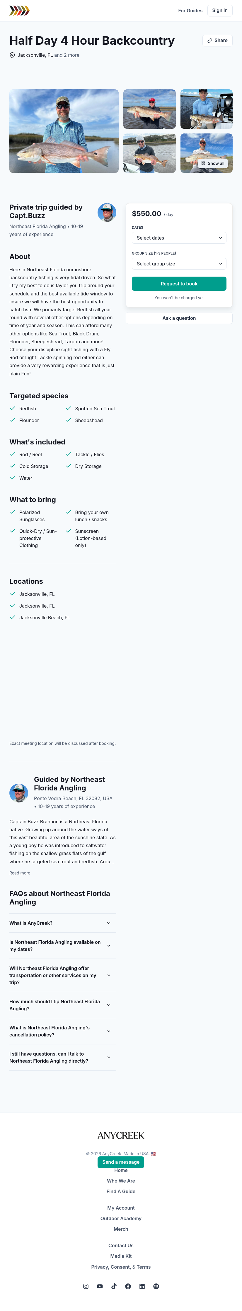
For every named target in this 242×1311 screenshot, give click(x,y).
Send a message (120, 1162)
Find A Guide (121, 1191)
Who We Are (121, 1181)
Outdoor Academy (121, 1218)
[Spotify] (156, 1286)
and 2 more (66, 55)
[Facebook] (128, 1286)
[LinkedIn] (142, 1286)
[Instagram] (86, 1286)
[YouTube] (100, 1286)
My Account (120, 1208)
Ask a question (179, 318)
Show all (212, 163)
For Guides (190, 11)
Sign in (220, 10)
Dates (137, 227)
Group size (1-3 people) (154, 253)
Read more (19, 872)
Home (121, 1170)
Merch (121, 1229)
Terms (144, 1267)
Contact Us (121, 1245)
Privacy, (100, 1267)
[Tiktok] (114, 1286)
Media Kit (121, 1256)
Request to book (179, 284)
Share (217, 40)
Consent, (121, 1267)
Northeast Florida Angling (37, 226)
